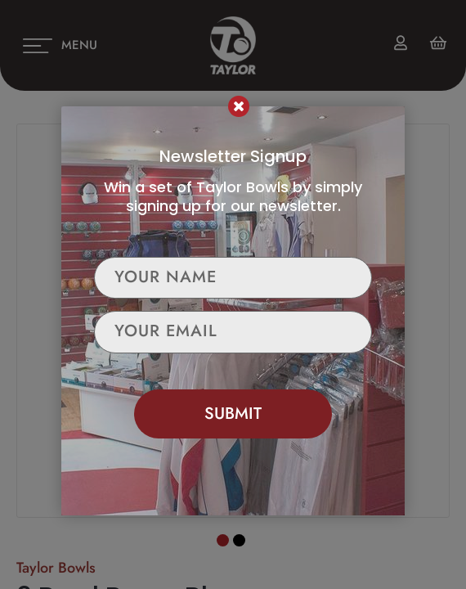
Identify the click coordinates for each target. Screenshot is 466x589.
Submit (233, 413)
